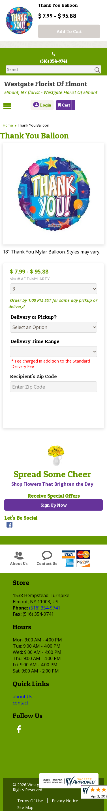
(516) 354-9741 (53, 61)
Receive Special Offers (53, 495)
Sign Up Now (53, 505)
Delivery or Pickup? (31, 317)
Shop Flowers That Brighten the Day (51, 484)
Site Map (24, 807)
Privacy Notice (63, 800)
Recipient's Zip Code (30, 376)
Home (8, 124)
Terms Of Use (29, 800)
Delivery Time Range (32, 341)
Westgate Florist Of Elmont (44, 84)
